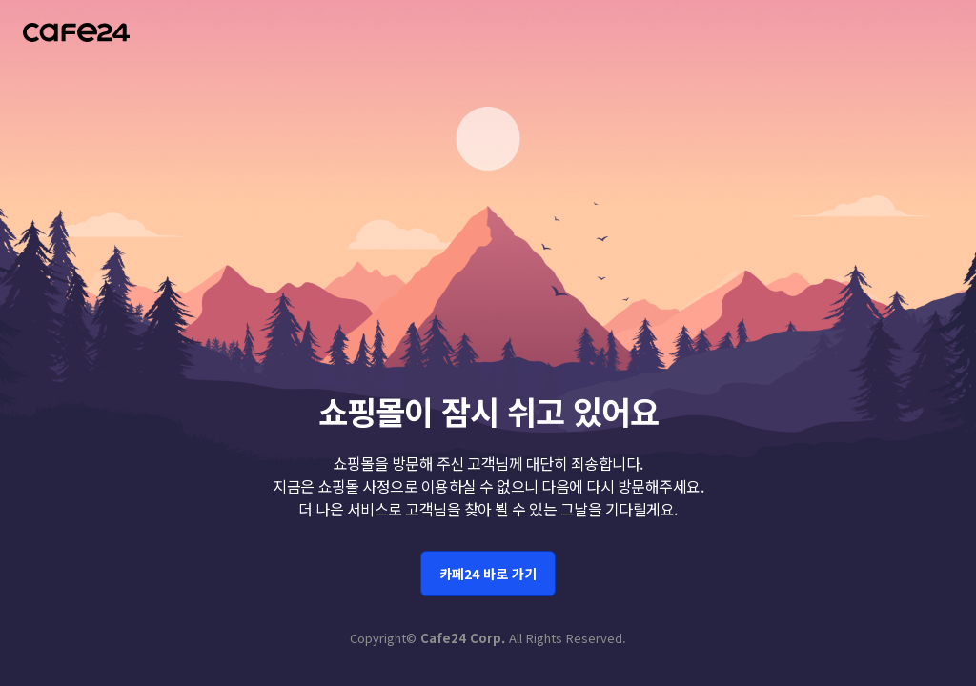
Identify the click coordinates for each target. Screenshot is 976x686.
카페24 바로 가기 (488, 567)
